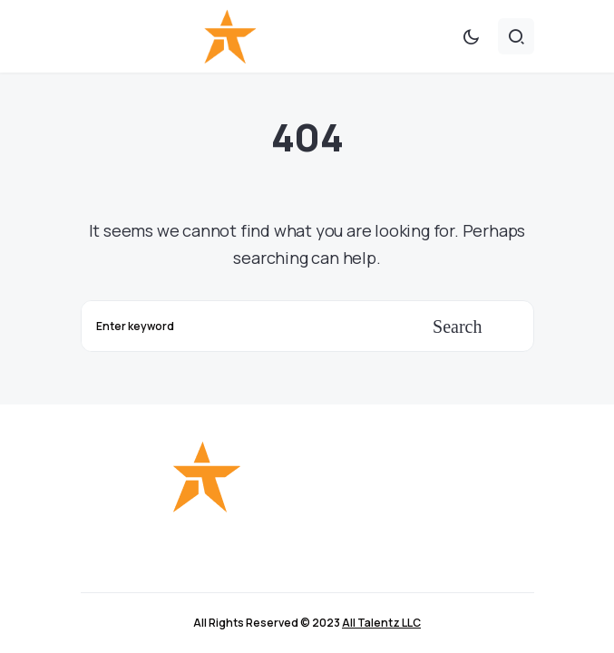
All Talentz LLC (381, 622)
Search (457, 326)
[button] (471, 36)
